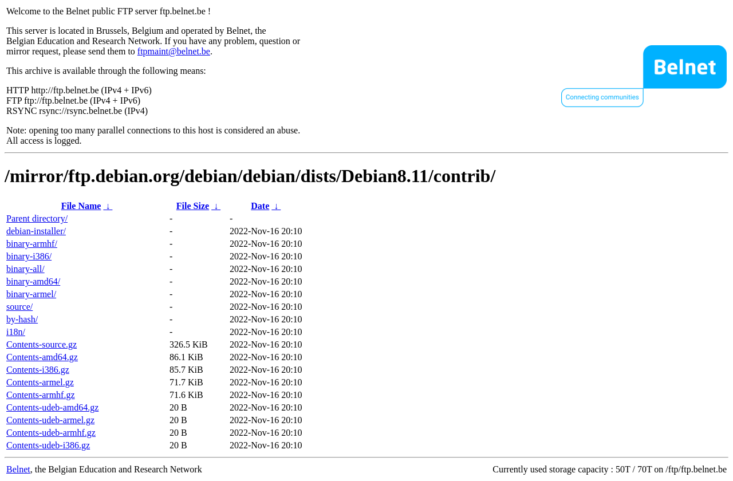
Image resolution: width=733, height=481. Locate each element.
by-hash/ (22, 319)
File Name (81, 206)
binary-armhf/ (31, 244)
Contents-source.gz (41, 344)
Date (260, 206)
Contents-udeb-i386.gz (48, 445)
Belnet (18, 469)
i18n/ (15, 332)
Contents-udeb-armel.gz (50, 420)
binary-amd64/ (33, 281)
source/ (19, 307)
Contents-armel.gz (40, 382)
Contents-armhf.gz (40, 395)
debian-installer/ (36, 231)
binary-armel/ (31, 294)
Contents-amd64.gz (42, 357)
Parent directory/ (37, 218)
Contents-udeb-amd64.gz (52, 407)
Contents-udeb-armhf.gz (51, 432)
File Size (192, 206)
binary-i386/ (29, 256)
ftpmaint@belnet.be (173, 51)
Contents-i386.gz (37, 369)
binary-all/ (25, 269)
